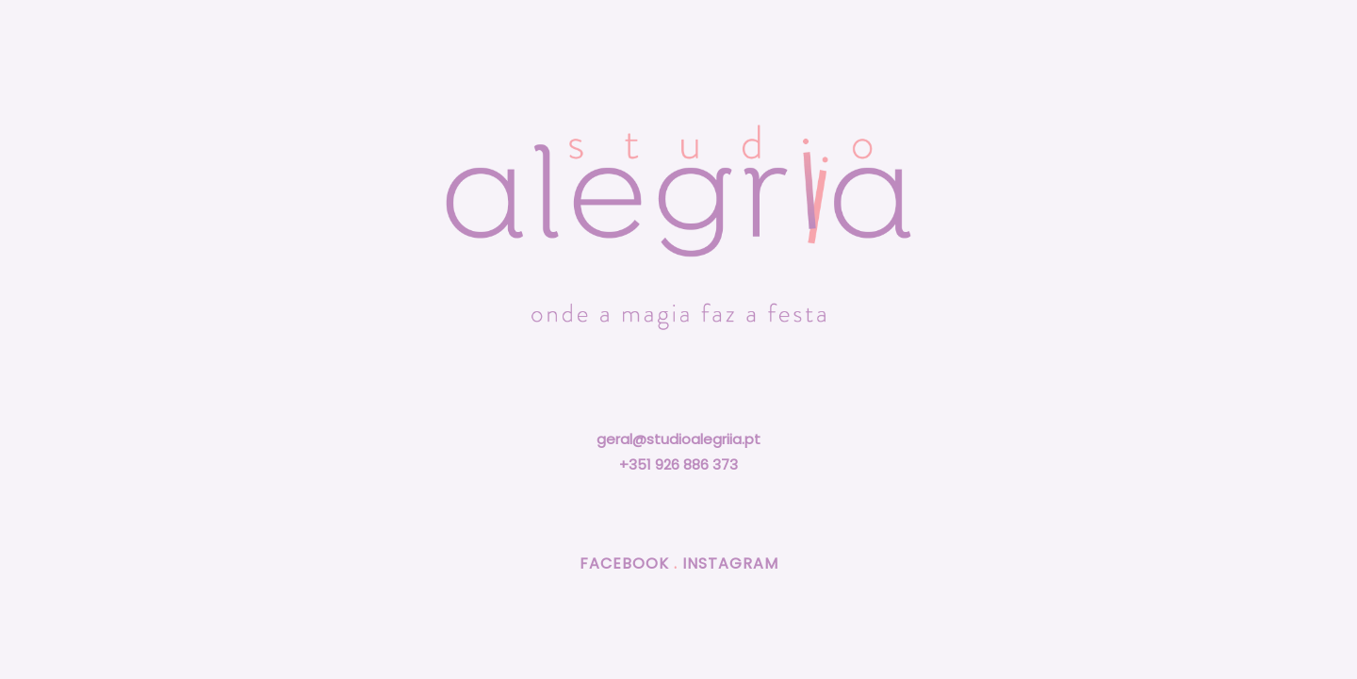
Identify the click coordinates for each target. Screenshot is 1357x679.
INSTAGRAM (730, 563)
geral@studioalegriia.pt (678, 439)
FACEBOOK (624, 563)
